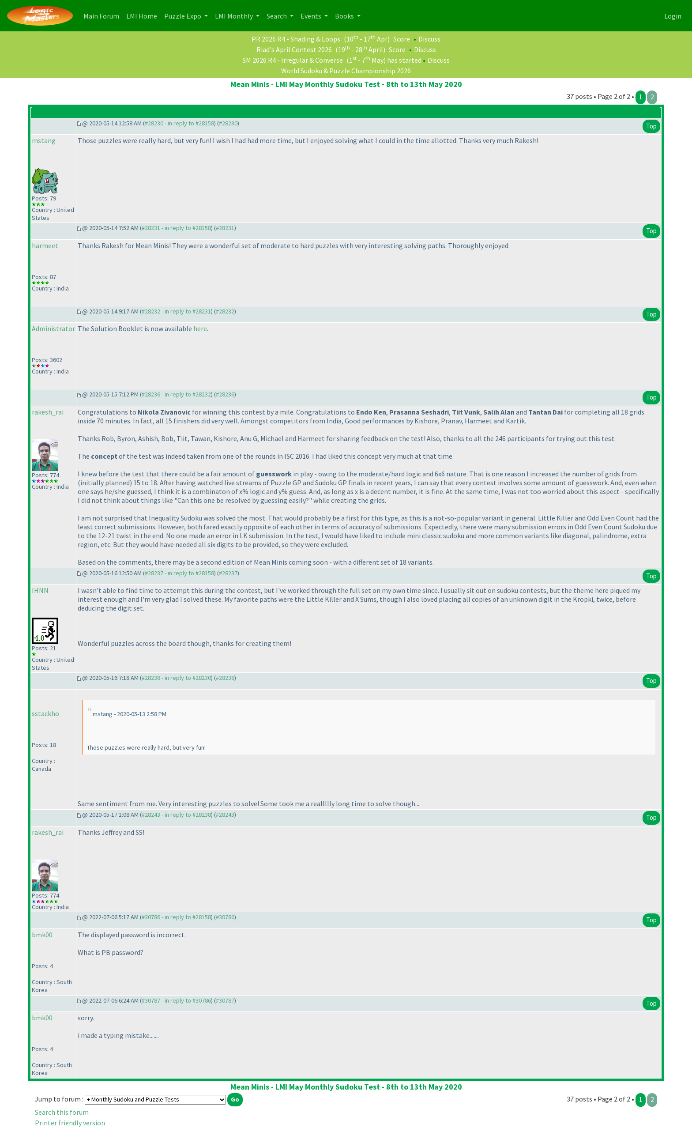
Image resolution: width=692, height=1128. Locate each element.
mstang (44, 140)
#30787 (225, 1000)
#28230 (228, 123)
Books (345, 15)
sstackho (45, 713)
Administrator (53, 328)
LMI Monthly (234, 15)
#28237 (228, 573)
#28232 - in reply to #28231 (176, 311)
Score (401, 38)
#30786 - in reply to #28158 (176, 917)
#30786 (225, 917)
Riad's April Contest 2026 (294, 49)
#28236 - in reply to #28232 (176, 394)
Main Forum (103, 15)
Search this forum (62, 1112)
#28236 (225, 394)
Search (277, 15)
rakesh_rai (48, 411)
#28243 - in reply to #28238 (176, 815)
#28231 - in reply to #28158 (176, 228)
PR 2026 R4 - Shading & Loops (296, 38)
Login (672, 15)
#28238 (225, 678)
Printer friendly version (70, 1122)
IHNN (40, 590)
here (200, 328)
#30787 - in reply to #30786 (176, 1000)
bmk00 (42, 934)
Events (312, 15)
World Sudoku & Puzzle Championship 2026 (346, 70)
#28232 (225, 311)
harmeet (45, 245)
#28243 (225, 815)
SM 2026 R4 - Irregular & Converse (292, 60)
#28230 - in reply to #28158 (179, 123)
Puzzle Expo (183, 15)
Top (651, 126)
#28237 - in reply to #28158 (179, 573)
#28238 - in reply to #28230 (176, 678)
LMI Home (143, 15)
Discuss (429, 38)
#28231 (225, 228)
